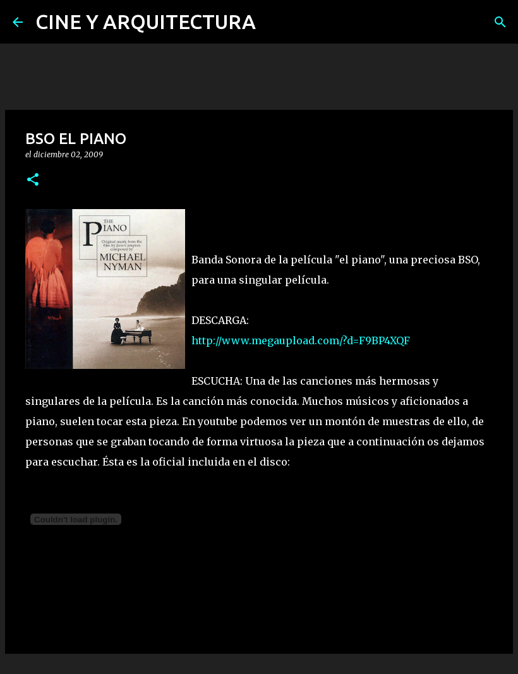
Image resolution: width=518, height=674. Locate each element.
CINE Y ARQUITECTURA (145, 21)
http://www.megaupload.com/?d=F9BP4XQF (300, 340)
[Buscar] (500, 22)
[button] (32, 180)
